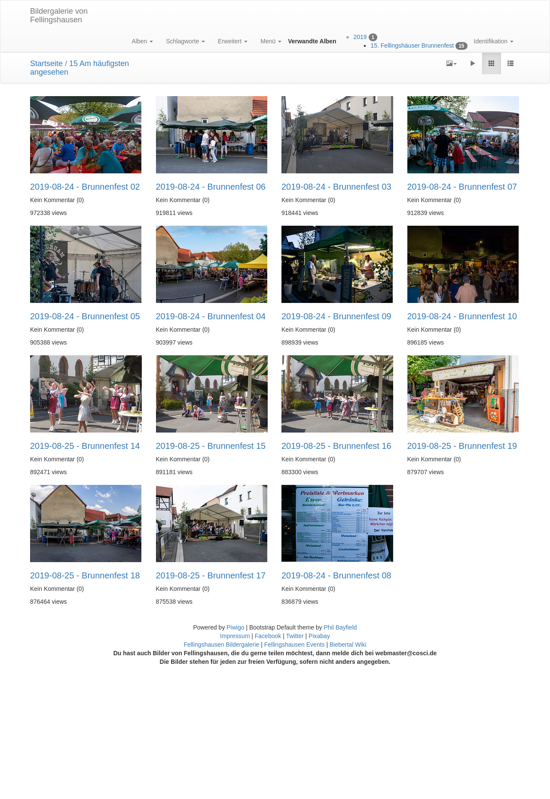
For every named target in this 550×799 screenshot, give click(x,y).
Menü (270, 41)
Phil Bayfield (340, 627)
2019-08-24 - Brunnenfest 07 (462, 186)
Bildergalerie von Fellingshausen (59, 15)
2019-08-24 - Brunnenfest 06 (211, 186)
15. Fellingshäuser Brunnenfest (412, 45)
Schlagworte (185, 41)
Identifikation (494, 41)
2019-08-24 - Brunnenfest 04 (211, 316)
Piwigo (235, 627)
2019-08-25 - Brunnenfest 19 (462, 446)
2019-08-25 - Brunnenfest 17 (211, 575)
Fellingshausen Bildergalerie (221, 644)
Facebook (269, 636)
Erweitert (233, 41)
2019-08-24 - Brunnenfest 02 (85, 186)
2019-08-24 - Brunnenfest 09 (336, 316)
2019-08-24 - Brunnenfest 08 (336, 575)
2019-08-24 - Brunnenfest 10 (462, 316)
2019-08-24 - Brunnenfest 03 (336, 186)
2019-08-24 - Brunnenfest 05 (85, 316)
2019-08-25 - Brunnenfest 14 (85, 446)
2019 (360, 36)
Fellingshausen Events (294, 644)
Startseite (46, 63)
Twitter (295, 636)
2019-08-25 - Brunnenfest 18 (85, 575)
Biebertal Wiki (348, 644)
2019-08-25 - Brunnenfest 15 (211, 446)
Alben (142, 41)
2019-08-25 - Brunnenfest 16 (336, 446)
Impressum (235, 636)
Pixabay (319, 636)
